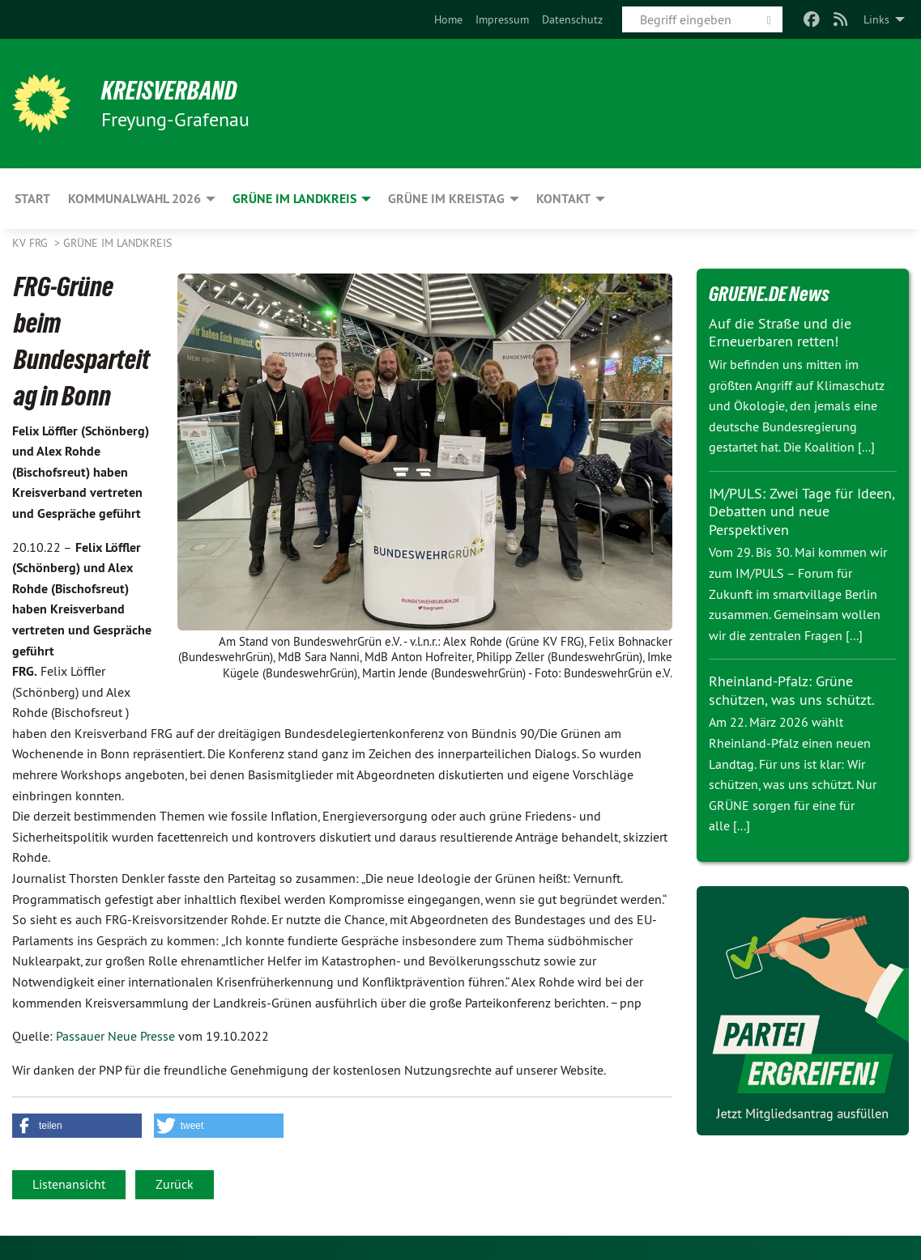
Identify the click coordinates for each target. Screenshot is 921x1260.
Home (448, 19)
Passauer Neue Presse (115, 1036)
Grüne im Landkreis (117, 242)
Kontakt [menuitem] (563, 198)
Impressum (502, 19)
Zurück (175, 1184)
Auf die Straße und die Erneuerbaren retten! (780, 332)
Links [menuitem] (876, 19)
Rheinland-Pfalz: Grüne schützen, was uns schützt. (792, 690)
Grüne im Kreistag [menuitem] (446, 198)
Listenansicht (68, 1184)
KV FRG (31, 242)
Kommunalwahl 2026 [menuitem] (134, 198)
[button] (77, 1126)
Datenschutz (572, 19)
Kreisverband (170, 90)
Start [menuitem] (32, 198)
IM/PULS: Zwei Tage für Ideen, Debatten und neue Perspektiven (801, 511)
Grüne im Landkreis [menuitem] (294, 198)
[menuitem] (448, 19)
